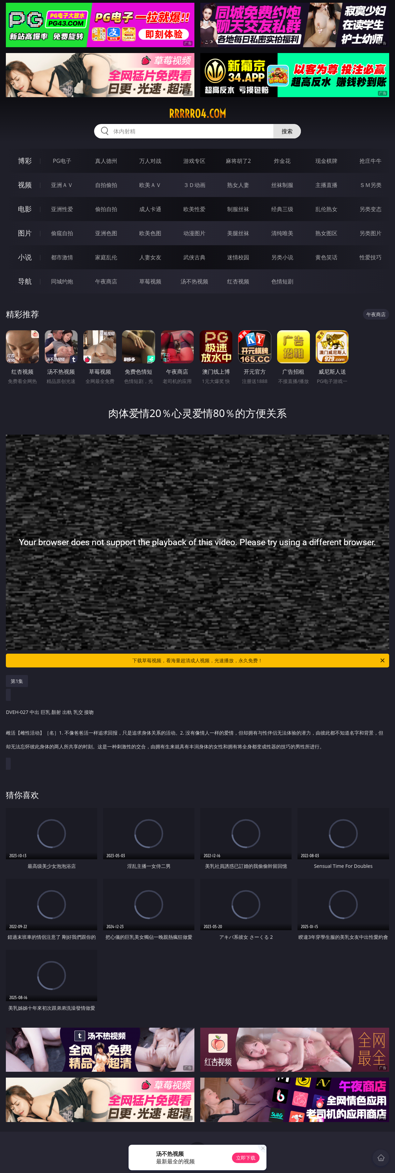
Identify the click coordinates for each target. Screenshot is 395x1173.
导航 (25, 281)
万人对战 (150, 161)
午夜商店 (106, 281)
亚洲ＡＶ (62, 185)
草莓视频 (150, 281)
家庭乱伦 (106, 257)
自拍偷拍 (106, 185)
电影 (25, 209)
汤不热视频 (194, 281)
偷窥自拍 (62, 233)
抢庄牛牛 (370, 161)
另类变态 (370, 209)
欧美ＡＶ (150, 185)
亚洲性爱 (62, 209)
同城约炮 (62, 281)
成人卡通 (150, 209)
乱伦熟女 (326, 209)
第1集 (17, 681)
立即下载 (245, 1157)
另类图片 (370, 233)
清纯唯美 (282, 233)
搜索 (287, 131)
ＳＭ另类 (370, 185)
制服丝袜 (238, 209)
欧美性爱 (194, 209)
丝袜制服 (282, 185)
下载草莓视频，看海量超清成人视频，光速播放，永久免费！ (259, 660)
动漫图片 (194, 233)
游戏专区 (194, 161)
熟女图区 (326, 233)
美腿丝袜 (238, 233)
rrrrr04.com (197, 114)
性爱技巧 (370, 257)
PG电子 (62, 161)
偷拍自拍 (106, 209)
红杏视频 (238, 281)
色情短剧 (282, 281)
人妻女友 (150, 257)
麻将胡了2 (238, 161)
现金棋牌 (326, 161)
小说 (25, 257)
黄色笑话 (326, 257)
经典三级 (282, 209)
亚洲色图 (106, 233)
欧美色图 (150, 233)
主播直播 (326, 185)
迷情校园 (238, 257)
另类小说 (282, 257)
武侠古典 (194, 257)
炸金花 (282, 161)
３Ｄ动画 (194, 185)
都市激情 (62, 257)
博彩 (25, 160)
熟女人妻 (238, 185)
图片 (25, 233)
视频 (25, 184)
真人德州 (106, 161)
